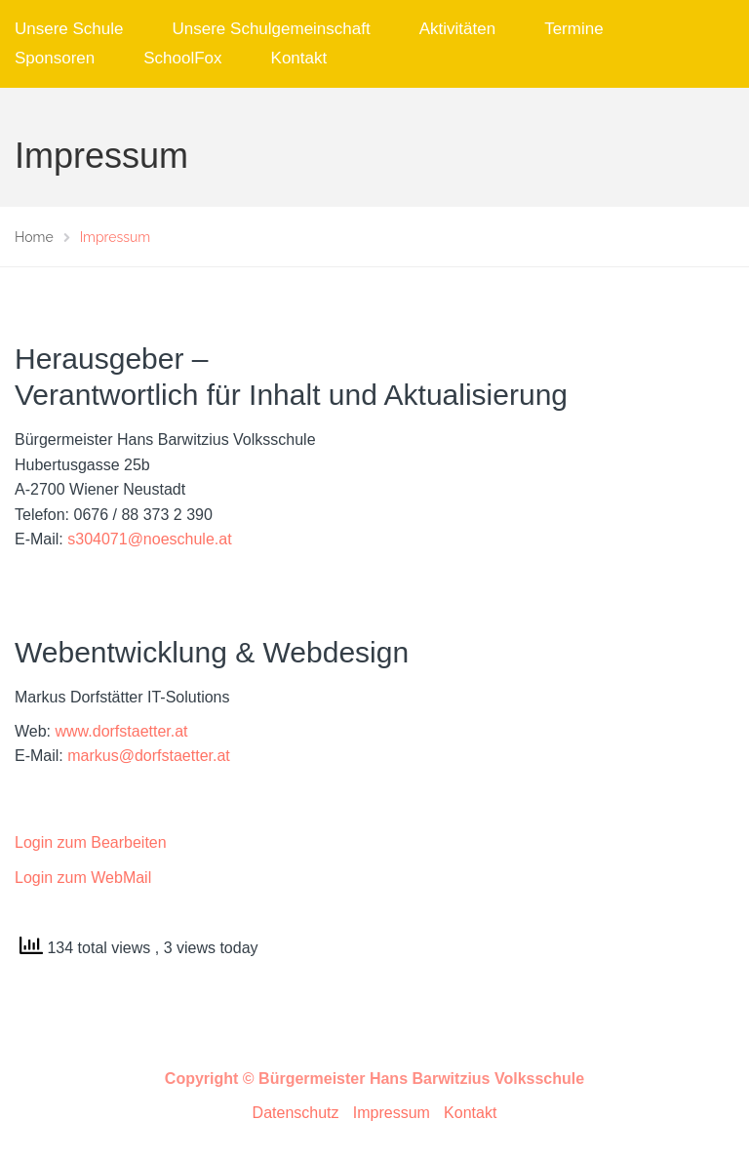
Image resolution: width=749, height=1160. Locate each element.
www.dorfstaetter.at (122, 731)
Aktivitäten (457, 29)
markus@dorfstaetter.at (148, 755)
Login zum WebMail (83, 877)
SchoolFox (182, 58)
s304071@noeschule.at (149, 539)
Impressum (391, 1112)
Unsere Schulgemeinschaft (272, 29)
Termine (573, 29)
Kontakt (299, 58)
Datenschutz (296, 1112)
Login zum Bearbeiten (91, 842)
